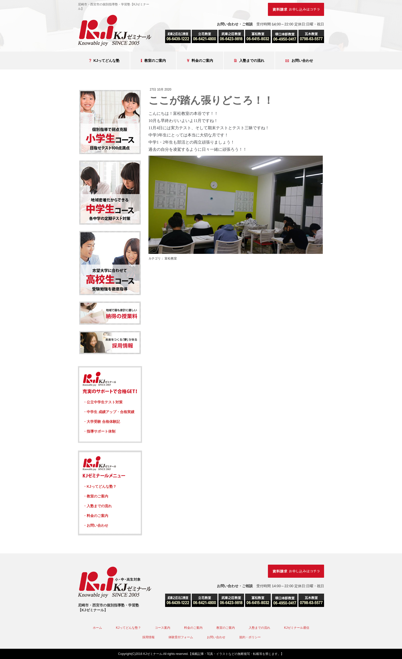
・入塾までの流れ (97, 506)
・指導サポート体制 (99, 431)
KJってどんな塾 (104, 60)
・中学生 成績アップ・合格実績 (108, 412)
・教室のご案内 (95, 496)
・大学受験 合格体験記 (101, 422)
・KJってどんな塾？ (99, 486)
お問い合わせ (299, 60)
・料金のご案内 (95, 516)
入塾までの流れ (249, 60)
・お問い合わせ (95, 525)
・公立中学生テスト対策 (103, 402)
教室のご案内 (153, 60)
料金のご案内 (200, 60)
